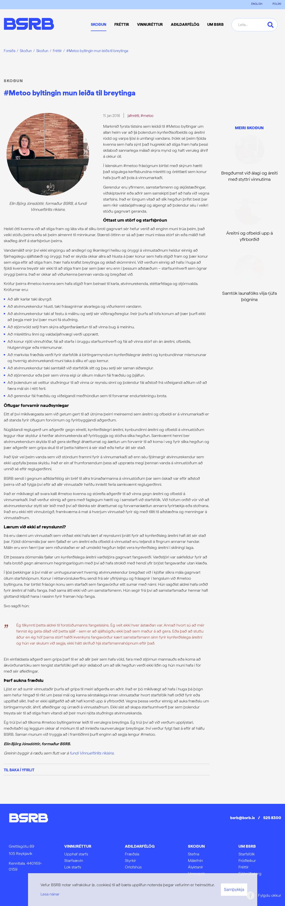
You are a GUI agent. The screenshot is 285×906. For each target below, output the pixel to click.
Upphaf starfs (76, 854)
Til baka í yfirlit (19, 770)
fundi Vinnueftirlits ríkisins (92, 753)
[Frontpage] (29, 25)
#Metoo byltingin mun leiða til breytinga (97, 51)
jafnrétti (133, 115)
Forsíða (9, 51)
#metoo (147, 115)
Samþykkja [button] (234, 889)
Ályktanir (195, 867)
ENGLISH (256, 4)
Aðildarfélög (140, 846)
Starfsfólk (246, 854)
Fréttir (57, 51)
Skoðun (26, 51)
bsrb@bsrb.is (242, 817)
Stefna (193, 854)
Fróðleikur (247, 860)
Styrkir (130, 860)
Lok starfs (72, 867)
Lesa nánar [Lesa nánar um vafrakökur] (50, 894)
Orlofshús (133, 867)
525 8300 (272, 817)
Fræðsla (132, 854)
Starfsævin (73, 860)
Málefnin (195, 860)
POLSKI (276, 4)
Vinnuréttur (77, 846)
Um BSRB (247, 846)
